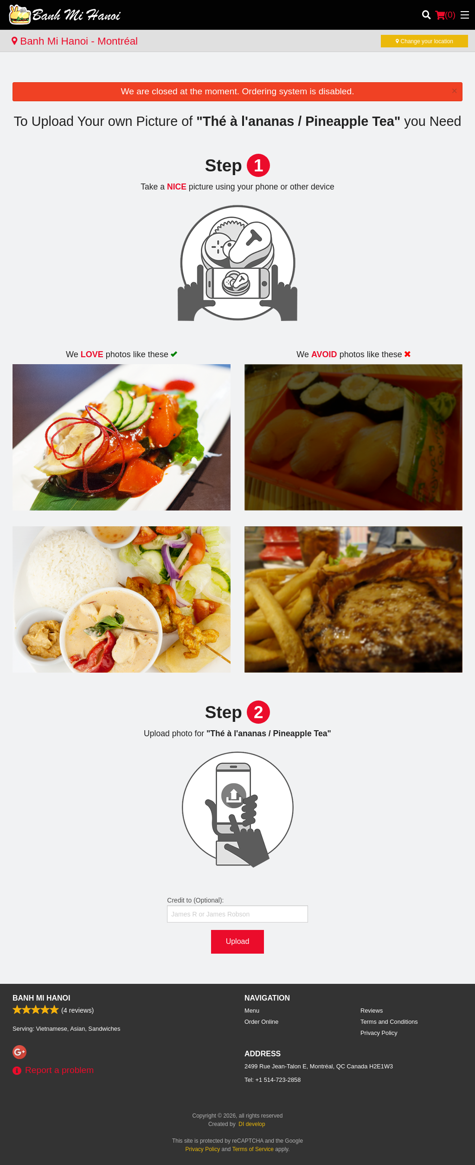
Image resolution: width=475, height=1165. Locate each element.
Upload (238, 941)
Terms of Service (253, 1149)
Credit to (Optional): (237, 910)
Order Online (261, 1021)
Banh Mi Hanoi (41, 998)
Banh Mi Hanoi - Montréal (75, 41)
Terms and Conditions (389, 1021)
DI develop (251, 1124)
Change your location (424, 41)
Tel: (272, 1079)
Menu (251, 1010)
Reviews (371, 1010)
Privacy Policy (379, 1032)
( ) (445, 15)
